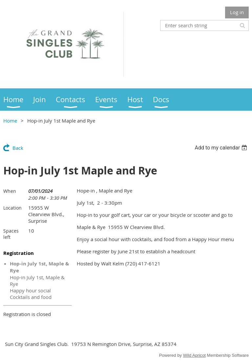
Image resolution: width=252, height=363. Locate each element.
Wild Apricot (194, 355)
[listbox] (222, 148)
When (9, 191)
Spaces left (11, 234)
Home (10, 120)
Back (17, 148)
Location (12, 208)
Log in (237, 12)
